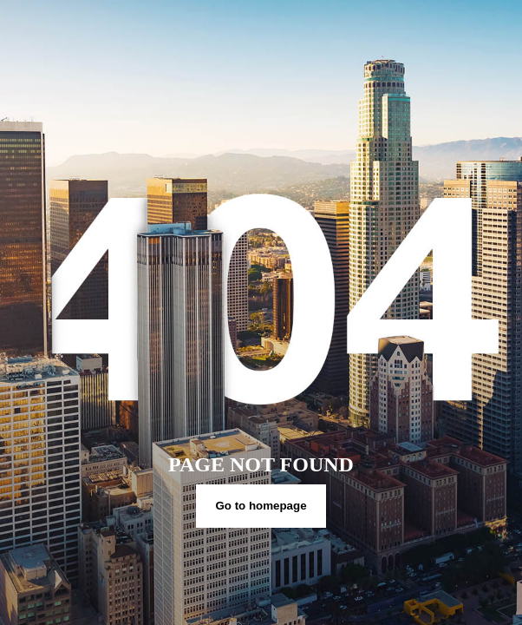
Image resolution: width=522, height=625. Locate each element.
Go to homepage (260, 505)
